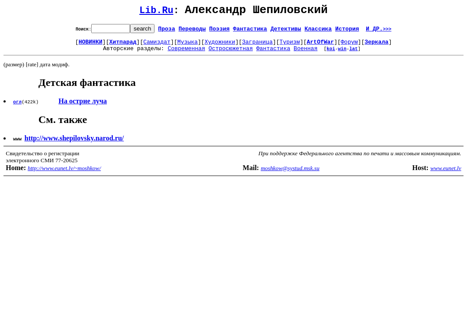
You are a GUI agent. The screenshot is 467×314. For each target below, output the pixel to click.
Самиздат (156, 45)
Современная (186, 53)
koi (330, 53)
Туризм (289, 45)
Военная (306, 53)
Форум (349, 45)
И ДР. (378, 31)
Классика (318, 31)
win (342, 53)
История (347, 31)
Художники (220, 45)
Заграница (257, 45)
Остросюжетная (231, 53)
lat (353, 53)
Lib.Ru (156, 12)
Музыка (187, 45)
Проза (166, 31)
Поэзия (219, 31)
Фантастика (250, 31)
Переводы (192, 31)
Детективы (286, 31)
